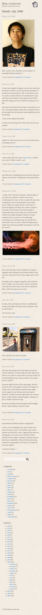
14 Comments (27, 77)
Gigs (8, 474)
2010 (8, 553)
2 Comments (26, 317)
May (11, 580)
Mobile (9, 487)
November (13, 566)
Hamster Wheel (11, 476)
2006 (9, 562)
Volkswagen (10, 516)
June (11, 577)
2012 (8, 548)
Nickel (9, 494)
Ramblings (10, 503)
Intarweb (9, 481)
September (13, 571)
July (11, 575)
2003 (8, 596)
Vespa (9, 512)
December (12, 564)
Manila (9, 483)
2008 (8, 557)
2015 (8, 541)
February (12, 586)
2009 (8, 555)
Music (9, 490)
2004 (8, 593)
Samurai (9, 505)
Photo (9, 499)
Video (9, 514)
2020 (8, 530)
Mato (8, 485)
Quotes (9, 501)
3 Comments (26, 359)
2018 (8, 535)
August (12, 573)
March (11, 584)
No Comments (27, 146)
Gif (8, 472)
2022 (8, 526)
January (12, 589)
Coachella (10, 469)
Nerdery (9, 492)
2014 (8, 544)
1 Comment (26, 164)
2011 (8, 551)
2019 (8, 533)
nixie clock (26, 158)
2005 (8, 591)
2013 (8, 546)
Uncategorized (17, 77)
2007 (8, 560)
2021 (8, 528)
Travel (9, 508)
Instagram (10, 478)
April (11, 582)
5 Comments (26, 129)
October (12, 569)
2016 (8, 539)
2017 (8, 537)
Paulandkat (10, 496)
